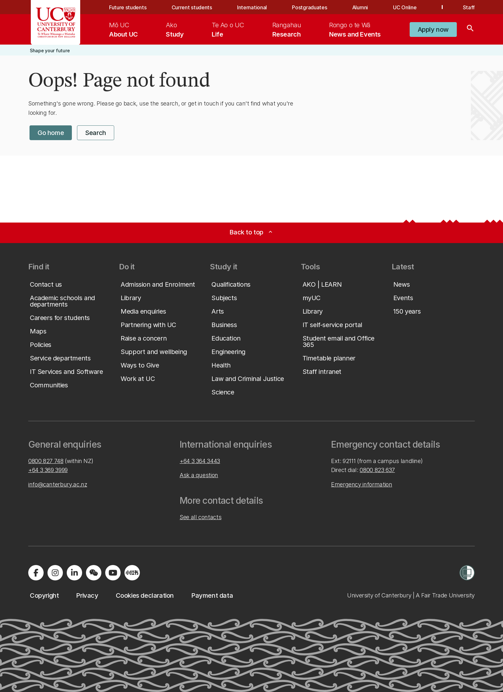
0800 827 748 (46, 461)
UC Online (404, 7)
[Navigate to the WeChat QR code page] (93, 572)
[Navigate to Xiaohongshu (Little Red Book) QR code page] (132, 572)
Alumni (360, 7)
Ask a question (199, 475)
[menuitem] (123, 29)
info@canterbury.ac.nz (57, 484)
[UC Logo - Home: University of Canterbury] (56, 22)
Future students (127, 7)
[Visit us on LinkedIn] (74, 572)
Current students (192, 7)
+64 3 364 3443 (200, 461)
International (252, 7)
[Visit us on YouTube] (113, 572)
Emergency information (361, 484)
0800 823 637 (377, 470)
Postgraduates (309, 7)
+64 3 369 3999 (48, 470)
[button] (433, 29)
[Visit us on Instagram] (55, 572)
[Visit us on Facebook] (36, 572)
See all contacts (200, 517)
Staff (469, 7)
